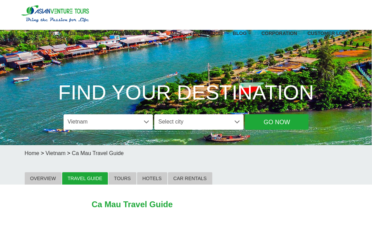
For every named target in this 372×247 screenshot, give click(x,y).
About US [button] (45, 33)
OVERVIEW (43, 178)
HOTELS (152, 178)
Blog (242, 33)
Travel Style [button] (140, 33)
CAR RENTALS (190, 178)
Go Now (276, 122)
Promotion (207, 33)
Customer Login (329, 33)
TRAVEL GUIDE (85, 178)
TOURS (122, 178)
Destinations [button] (90, 33)
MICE (176, 33)
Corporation (279, 33)
